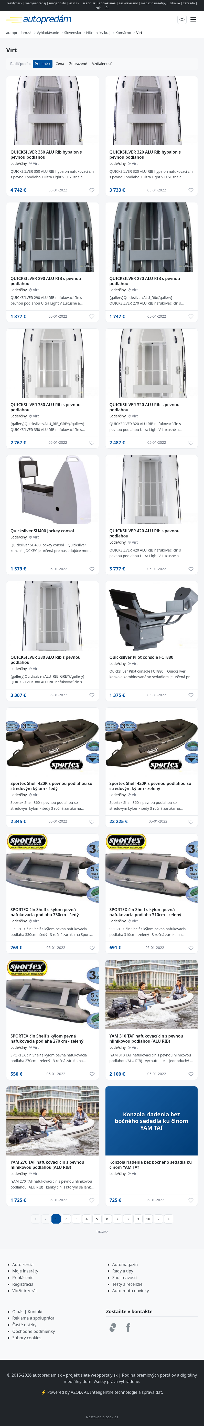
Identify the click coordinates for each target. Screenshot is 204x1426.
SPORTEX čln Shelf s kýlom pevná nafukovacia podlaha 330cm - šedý (44, 912)
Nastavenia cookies (102, 1416)
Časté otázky (24, 1324)
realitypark (14, 3)
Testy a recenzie (127, 1284)
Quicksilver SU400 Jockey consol (42, 531)
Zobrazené (78, 63)
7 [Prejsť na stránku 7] (117, 1218)
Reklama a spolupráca (33, 1318)
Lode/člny (18, 163)
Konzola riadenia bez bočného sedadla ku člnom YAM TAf (151, 1164)
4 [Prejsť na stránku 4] (86, 1218)
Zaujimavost (124, 1277)
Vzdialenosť (101, 63)
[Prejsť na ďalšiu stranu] (158, 1219)
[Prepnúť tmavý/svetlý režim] (182, 19)
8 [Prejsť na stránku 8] (127, 1218)
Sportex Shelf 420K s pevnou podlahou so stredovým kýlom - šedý (51, 786)
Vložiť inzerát (24, 1290)
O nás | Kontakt (27, 1311)
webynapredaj (36, 3)
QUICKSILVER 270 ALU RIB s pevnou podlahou (145, 281)
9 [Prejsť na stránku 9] (138, 1218)
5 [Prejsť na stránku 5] (97, 1218)
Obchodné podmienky (33, 1331)
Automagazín (125, 1264)
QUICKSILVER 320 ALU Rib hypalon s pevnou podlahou (145, 154)
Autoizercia (23, 1264)
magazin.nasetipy (153, 3)
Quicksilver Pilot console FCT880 (142, 657)
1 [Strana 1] (56, 1218)
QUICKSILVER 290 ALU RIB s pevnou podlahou (45, 281)
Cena (60, 63)
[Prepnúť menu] (193, 19)
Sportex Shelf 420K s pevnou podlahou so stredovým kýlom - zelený (150, 786)
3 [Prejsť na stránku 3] (76, 1218)
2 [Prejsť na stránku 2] (66, 1218)
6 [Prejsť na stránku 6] (107, 1218)
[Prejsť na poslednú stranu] (168, 1219)
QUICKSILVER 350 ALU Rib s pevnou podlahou (45, 407)
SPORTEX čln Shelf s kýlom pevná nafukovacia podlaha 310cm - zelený (145, 912)
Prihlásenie (23, 1277)
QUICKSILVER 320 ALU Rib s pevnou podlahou (145, 407)
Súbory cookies (26, 1338)
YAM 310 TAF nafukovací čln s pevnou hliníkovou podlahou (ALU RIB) (146, 1038)
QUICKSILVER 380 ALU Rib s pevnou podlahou (45, 659)
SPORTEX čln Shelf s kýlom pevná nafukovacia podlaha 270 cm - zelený (46, 1038)
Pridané (42, 63)
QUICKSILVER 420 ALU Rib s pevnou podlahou (145, 533)
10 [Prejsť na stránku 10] (148, 1218)
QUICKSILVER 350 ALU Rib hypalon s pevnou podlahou (46, 154)
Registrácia (22, 1284)
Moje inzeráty (25, 1271)
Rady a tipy (122, 1271)
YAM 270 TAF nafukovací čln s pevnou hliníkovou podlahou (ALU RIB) (47, 1164)
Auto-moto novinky (130, 1290)
